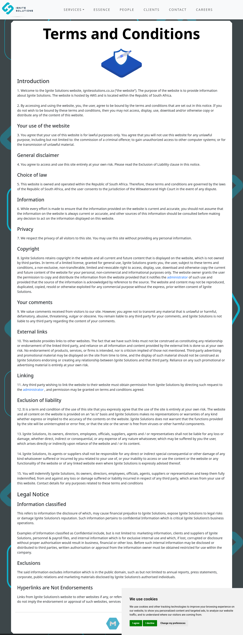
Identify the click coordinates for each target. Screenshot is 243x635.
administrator (177, 277)
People (127, 9)
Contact (178, 9)
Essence (102, 9)
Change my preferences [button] (172, 623)
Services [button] (73, 9)
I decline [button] (150, 623)
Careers (204, 9)
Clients (152, 9)
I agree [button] (136, 623)
